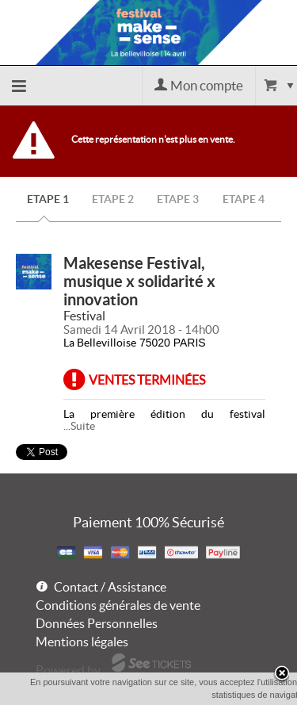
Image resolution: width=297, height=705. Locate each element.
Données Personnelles (97, 623)
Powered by (68, 670)
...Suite (79, 426)
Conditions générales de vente (118, 605)
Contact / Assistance (110, 587)
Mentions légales (82, 641)
